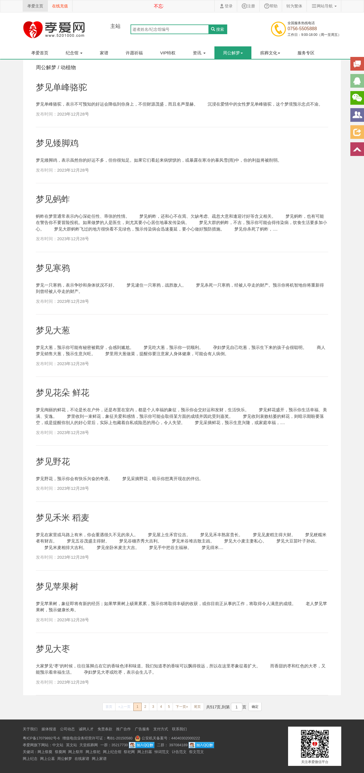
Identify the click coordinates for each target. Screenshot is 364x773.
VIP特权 (167, 52)
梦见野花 (53, 461)
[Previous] (108, 707)
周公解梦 (64, 758)
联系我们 (179, 729)
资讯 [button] (199, 52)
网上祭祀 (93, 752)
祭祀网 (129, 752)
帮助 (271, 6)
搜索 (217, 29)
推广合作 (123, 729)
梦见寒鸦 (53, 268)
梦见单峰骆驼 (61, 87)
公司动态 (67, 729)
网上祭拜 (75, 752)
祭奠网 (60, 752)
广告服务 (142, 729)
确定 (255, 707)
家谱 (104, 52)
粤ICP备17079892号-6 (41, 738)
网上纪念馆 (112, 752)
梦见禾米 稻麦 (62, 517)
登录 (226, 6)
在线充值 (60, 6)
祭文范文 (196, 752)
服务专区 (306, 52)
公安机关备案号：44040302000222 (167, 738)
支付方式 (160, 729)
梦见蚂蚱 (53, 199)
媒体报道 (49, 729)
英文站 (71, 745)
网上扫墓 (144, 752)
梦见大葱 (53, 330)
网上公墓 (47, 758)
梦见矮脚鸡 (57, 143)
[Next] (182, 707)
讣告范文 (179, 752)
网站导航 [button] (324, 6)
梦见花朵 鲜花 (62, 392)
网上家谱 (99, 758)
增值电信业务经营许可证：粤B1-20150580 (97, 738)
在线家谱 (82, 758)
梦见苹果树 (57, 586)
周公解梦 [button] (233, 52)
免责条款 (105, 729)
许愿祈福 (134, 52)
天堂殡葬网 (88, 745)
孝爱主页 (35, 6)
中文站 (57, 745)
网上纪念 (30, 758)
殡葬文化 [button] (270, 52)
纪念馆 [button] (74, 52)
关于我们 (30, 729)
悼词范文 (161, 752)
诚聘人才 (86, 729)
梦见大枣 (53, 648)
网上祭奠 (45, 752)
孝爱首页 (39, 52)
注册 (248, 6)
